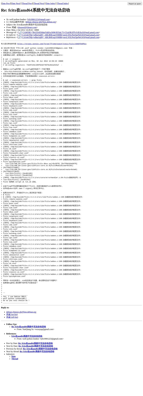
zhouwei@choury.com (27, 27)
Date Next (15, 3)
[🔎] (20, 32)
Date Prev (6, 3)
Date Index (50, 3)
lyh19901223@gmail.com (38, 19)
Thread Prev (27, 3)
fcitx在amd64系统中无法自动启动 (26, 370)
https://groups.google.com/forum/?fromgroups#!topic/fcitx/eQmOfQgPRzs (51, 44)
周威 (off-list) (12, 351)
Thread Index (62, 3)
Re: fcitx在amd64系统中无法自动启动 (28, 360)
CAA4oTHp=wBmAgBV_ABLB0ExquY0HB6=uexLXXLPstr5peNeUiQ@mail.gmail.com (60, 35)
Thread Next (39, 3)
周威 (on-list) (12, 348)
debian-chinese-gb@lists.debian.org (41, 22)
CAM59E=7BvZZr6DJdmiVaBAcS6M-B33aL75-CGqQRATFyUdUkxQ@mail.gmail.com (61, 32)
